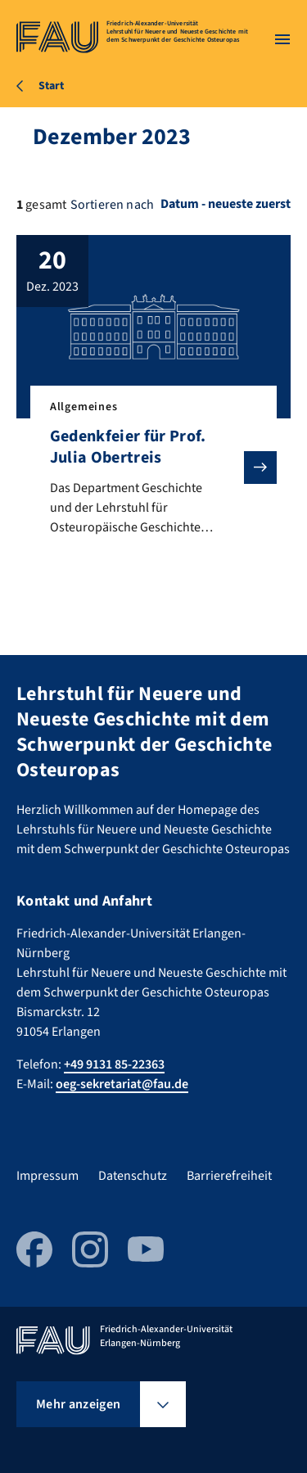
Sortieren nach (112, 205)
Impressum (47, 1176)
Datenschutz (132, 1176)
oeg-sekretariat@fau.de (122, 1084)
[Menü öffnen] (282, 39)
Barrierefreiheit (229, 1176)
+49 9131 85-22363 (114, 1064)
